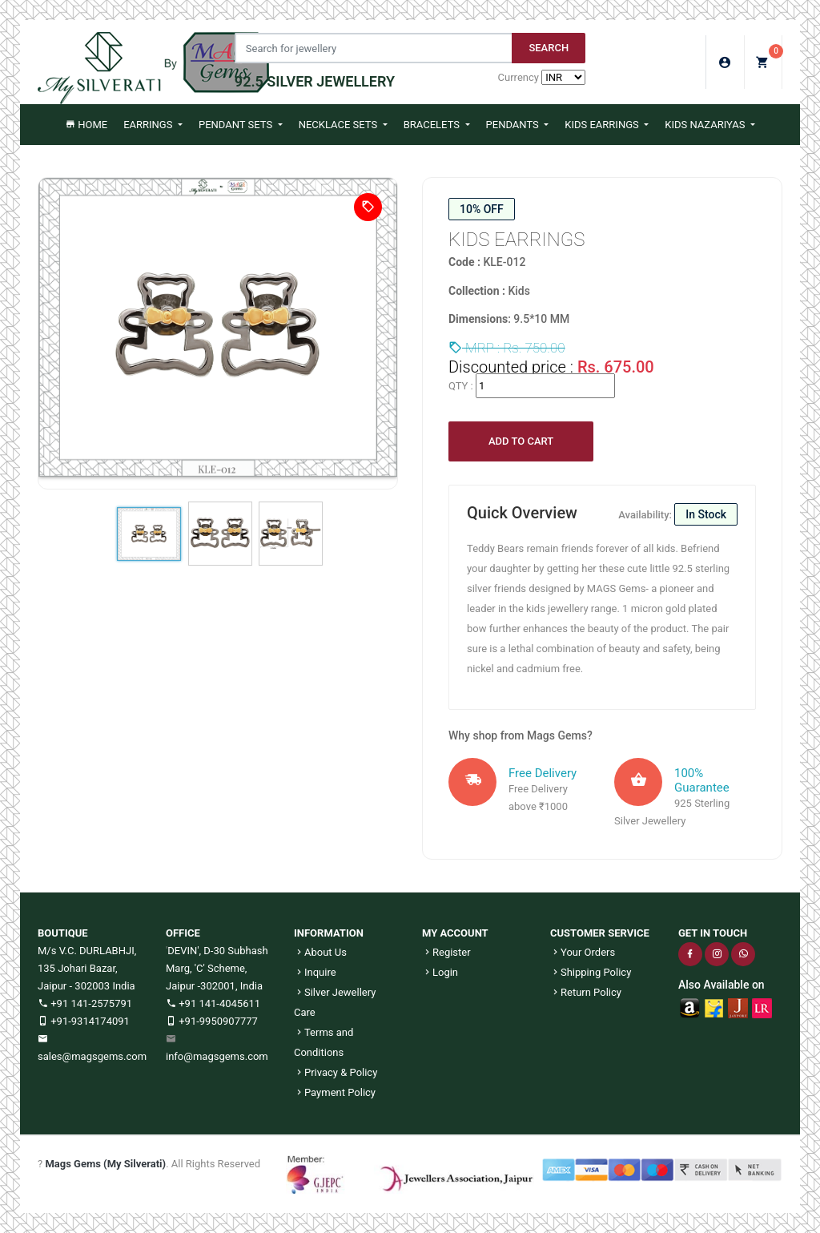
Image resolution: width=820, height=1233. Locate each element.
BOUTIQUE (63, 933)
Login (440, 972)
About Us (320, 952)
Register (446, 952)
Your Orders (582, 952)
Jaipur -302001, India (214, 986)
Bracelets (433, 125)
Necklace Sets (339, 125)
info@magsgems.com (217, 1056)
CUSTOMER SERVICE (599, 933)
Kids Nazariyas (706, 125)
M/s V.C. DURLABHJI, (87, 951)
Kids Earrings (603, 125)
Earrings (149, 125)
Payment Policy (335, 1092)
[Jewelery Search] (373, 48)
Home (86, 125)
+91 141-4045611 (213, 1003)
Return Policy (585, 992)
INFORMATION (329, 933)
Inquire (315, 972)
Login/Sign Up (725, 62)
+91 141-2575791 (85, 1003)
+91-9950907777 (212, 1021)
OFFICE (183, 933)
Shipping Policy (590, 972)
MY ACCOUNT (455, 933)
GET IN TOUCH (712, 933)
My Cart (769, 57)
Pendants (513, 125)
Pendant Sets (237, 125)
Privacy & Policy (335, 1072)
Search (549, 48)
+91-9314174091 (84, 1021)
